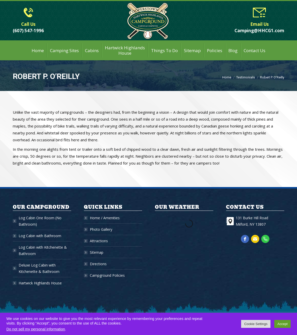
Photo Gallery (101, 229)
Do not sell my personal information (35, 329)
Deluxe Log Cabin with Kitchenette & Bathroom (39, 268)
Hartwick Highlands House (40, 283)
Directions (98, 263)
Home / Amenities (105, 217)
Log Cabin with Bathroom (40, 235)
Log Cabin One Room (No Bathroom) (40, 221)
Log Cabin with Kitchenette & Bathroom (43, 250)
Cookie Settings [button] (255, 324)
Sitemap (96, 252)
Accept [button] (282, 324)
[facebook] (245, 239)
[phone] (265, 239)
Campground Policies (107, 275)
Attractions (99, 240)
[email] (255, 239)
